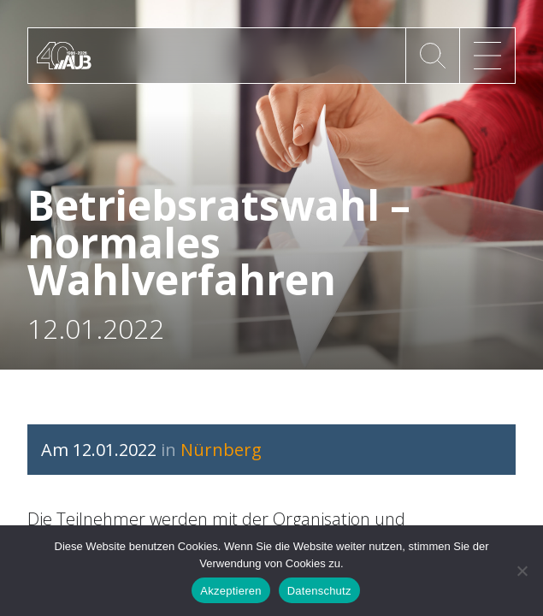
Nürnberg (221, 449)
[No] (521, 570)
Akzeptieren (230, 590)
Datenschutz (319, 590)
